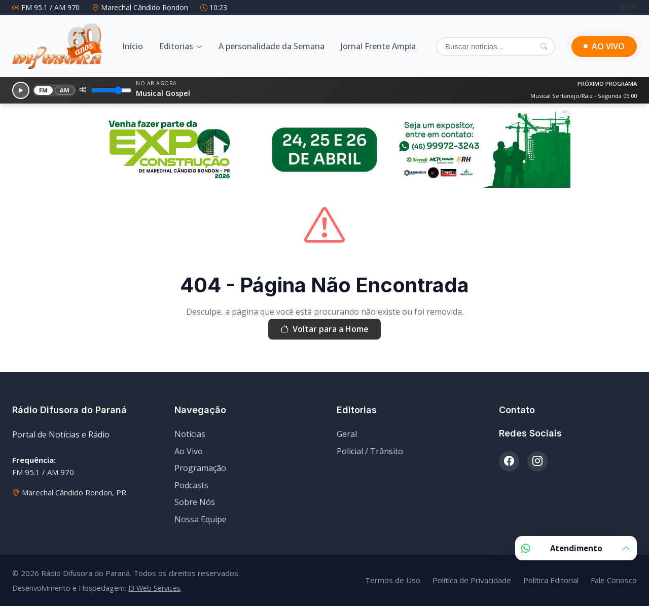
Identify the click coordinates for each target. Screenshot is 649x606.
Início (132, 46)
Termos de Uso (392, 580)
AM (65, 90)
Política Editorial (551, 580)
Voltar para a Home (324, 329)
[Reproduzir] (20, 90)
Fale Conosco (614, 580)
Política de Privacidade (471, 580)
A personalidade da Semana (271, 46)
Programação (200, 468)
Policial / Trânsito (370, 451)
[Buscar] (495, 46)
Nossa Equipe (200, 519)
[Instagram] (633, 7)
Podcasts (191, 485)
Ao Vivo (188, 451)
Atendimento (576, 548)
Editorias (176, 46)
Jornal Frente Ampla (378, 46)
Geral (347, 434)
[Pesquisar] (543, 46)
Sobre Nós (194, 502)
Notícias (189, 434)
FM (43, 90)
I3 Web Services (154, 588)
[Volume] (111, 90)
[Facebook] (625, 7)
